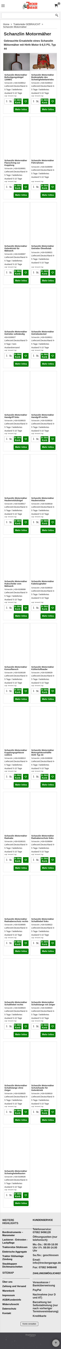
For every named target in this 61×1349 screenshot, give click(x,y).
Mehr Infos (21, 109)
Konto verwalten (29, 1324)
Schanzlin (8, 83)
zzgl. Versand (8, 96)
